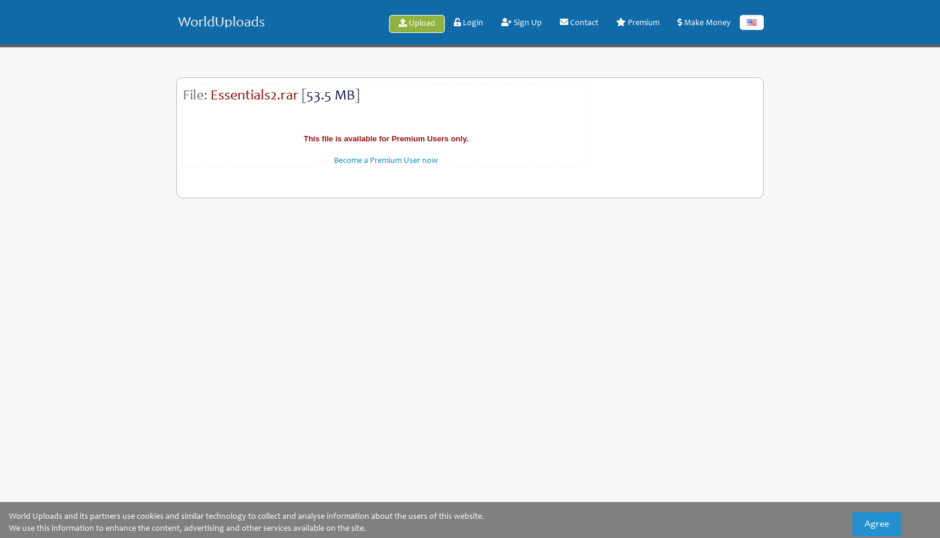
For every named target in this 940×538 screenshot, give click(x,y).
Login (468, 23)
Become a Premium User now (386, 161)
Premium (637, 23)
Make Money (704, 23)
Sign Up (521, 23)
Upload (417, 23)
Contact (579, 23)
